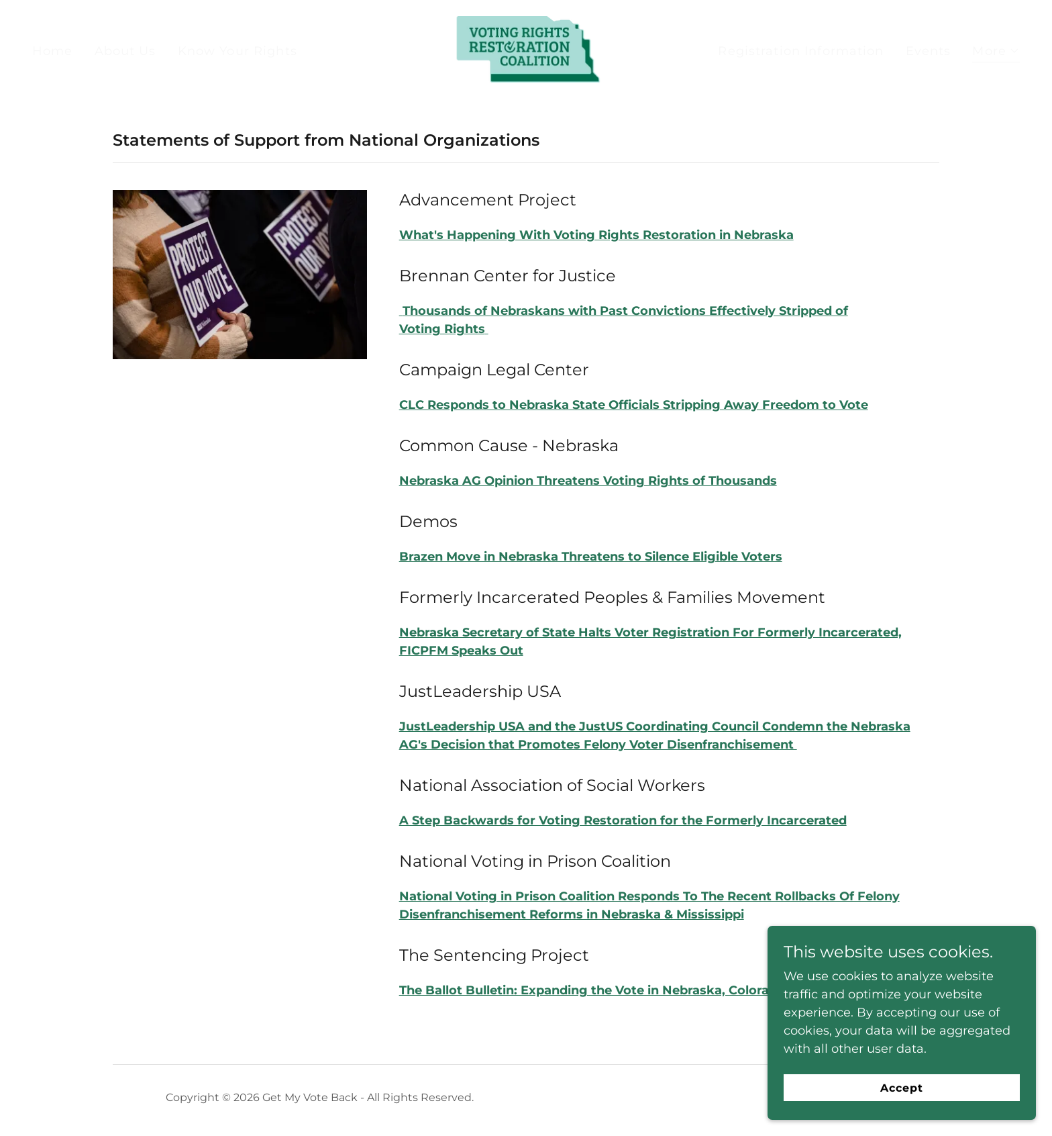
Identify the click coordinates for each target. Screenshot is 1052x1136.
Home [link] (52, 51)
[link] (526, 50)
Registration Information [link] (801, 51)
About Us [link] (125, 51)
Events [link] (928, 51)
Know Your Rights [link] (237, 51)
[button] (996, 52)
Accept (901, 1088)
